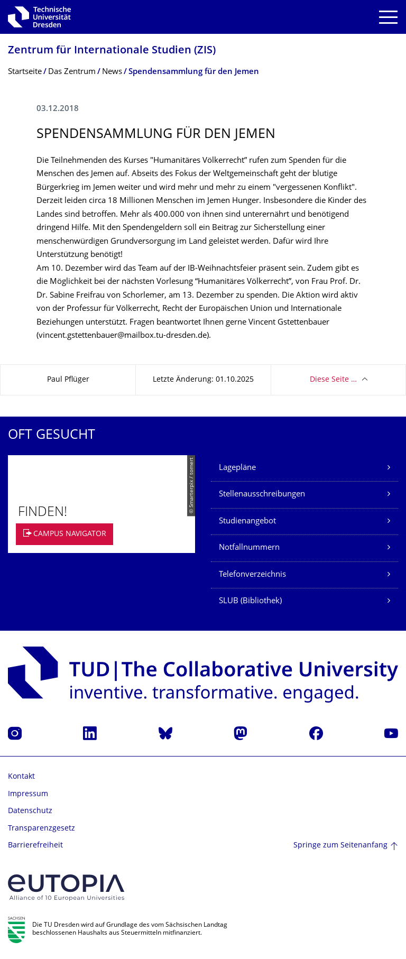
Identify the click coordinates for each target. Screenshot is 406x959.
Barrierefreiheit (35, 845)
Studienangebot (247, 521)
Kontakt (21, 776)
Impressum (28, 794)
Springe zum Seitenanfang (340, 845)
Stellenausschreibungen (262, 495)
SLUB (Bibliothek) (250, 601)
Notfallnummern (249, 548)
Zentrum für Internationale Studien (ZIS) (112, 51)
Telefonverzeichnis (252, 575)
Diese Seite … (333, 379)
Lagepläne (237, 468)
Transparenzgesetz (41, 828)
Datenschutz (30, 811)
